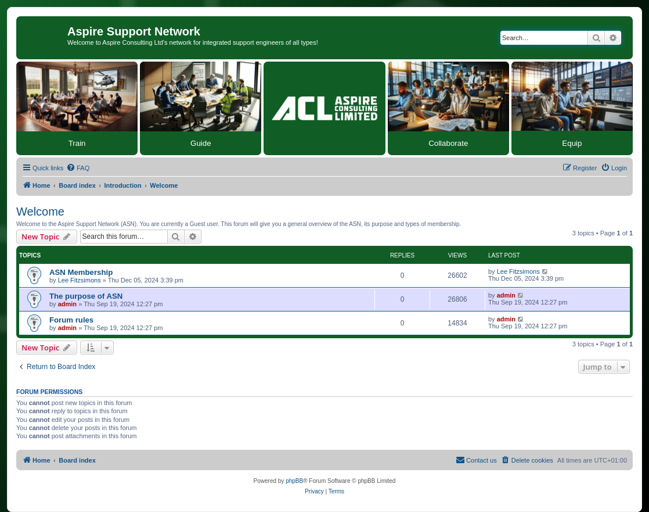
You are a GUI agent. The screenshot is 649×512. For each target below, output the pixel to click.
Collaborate (448, 143)
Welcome (40, 211)
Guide (200, 143)
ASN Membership (81, 272)
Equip (572, 143)
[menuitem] (77, 168)
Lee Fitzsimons (79, 280)
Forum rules (71, 320)
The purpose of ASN (85, 296)
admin (67, 303)
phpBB (294, 481)
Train (77, 143)
